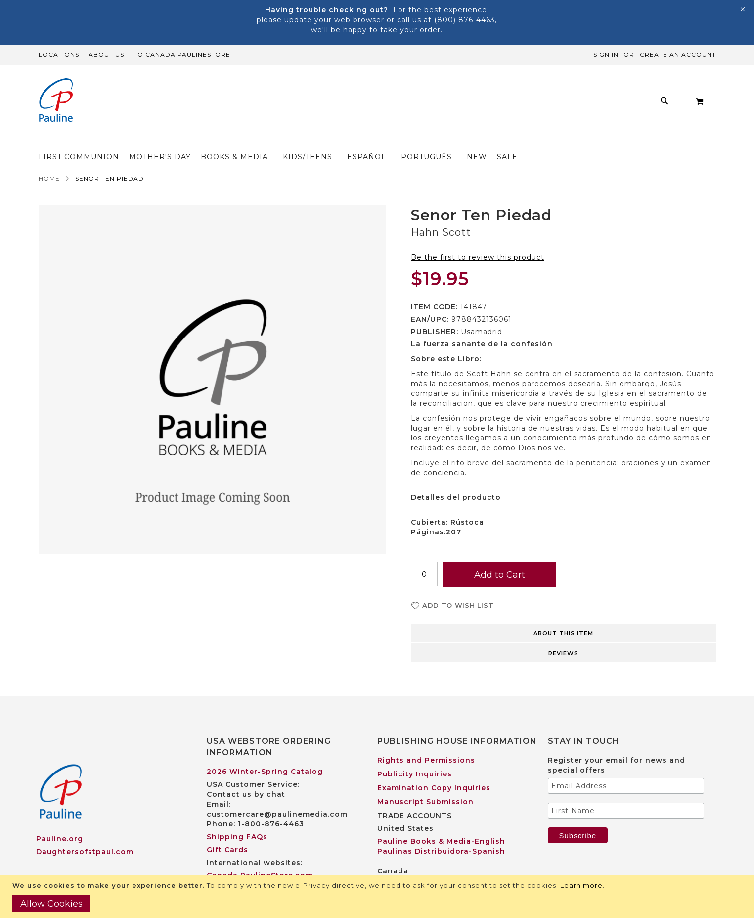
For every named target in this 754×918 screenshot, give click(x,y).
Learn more (581, 885)
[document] (378, 896)
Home (49, 159)
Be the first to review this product (477, 238)
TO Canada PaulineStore (181, 54)
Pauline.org (59, 819)
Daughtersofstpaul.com (84, 832)
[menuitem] (190, 103)
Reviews (563, 633)
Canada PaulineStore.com (260, 856)
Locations (59, 54)
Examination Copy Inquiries (433, 768)
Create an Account (678, 54)
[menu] (399, 103)
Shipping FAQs (237, 817)
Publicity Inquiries (414, 754)
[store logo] (56, 101)
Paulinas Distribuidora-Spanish (441, 831)
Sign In (606, 54)
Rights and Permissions (426, 740)
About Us (106, 54)
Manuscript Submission (425, 782)
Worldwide (229, 869)
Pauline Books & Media (424, 864)
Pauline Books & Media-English (441, 822)
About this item (563, 614)
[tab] (563, 613)
